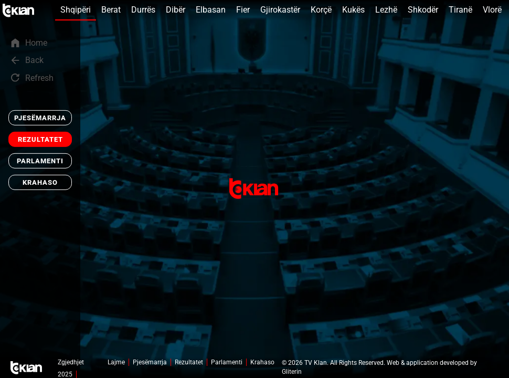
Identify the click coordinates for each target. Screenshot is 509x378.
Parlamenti (40, 161)
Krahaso (40, 182)
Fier (243, 10)
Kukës (353, 10)
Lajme (116, 362)
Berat (111, 10)
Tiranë (460, 10)
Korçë (321, 10)
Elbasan (211, 10)
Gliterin (292, 371)
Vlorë (492, 10)
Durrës (143, 10)
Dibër (175, 10)
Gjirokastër (280, 10)
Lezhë (386, 10)
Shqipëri (75, 10)
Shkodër (423, 10)
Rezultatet (40, 139)
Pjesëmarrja (40, 118)
